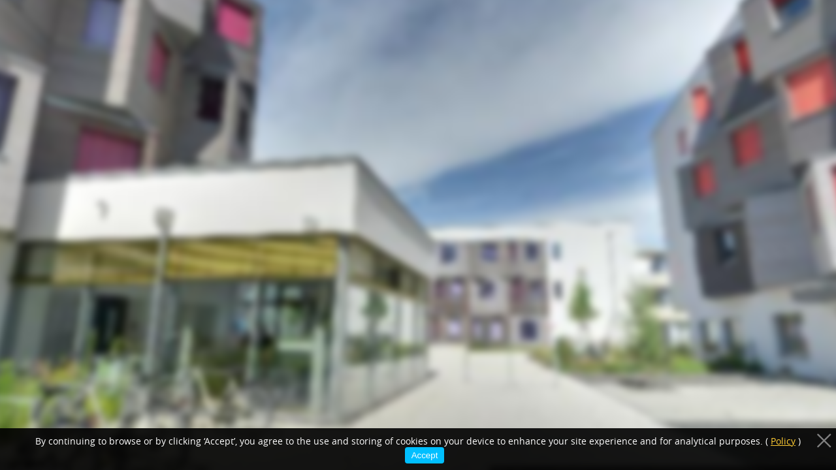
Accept (424, 455)
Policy (783, 441)
